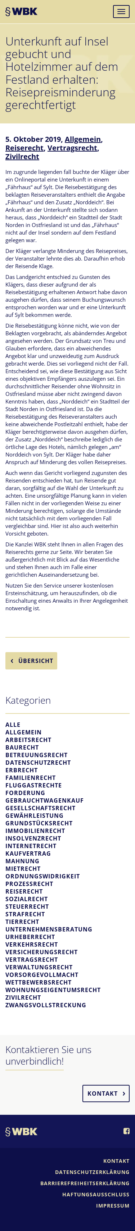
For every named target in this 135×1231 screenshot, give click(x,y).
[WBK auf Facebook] (126, 1131)
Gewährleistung (34, 816)
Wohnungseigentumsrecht (53, 990)
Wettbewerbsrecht (38, 982)
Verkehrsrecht (31, 944)
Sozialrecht (26, 899)
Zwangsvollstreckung (45, 1005)
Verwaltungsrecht (39, 967)
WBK (21, 12)
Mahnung (22, 861)
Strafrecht (25, 914)
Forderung (25, 793)
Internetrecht (31, 846)
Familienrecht (30, 778)
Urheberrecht (30, 937)
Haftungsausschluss (96, 1194)
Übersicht (35, 661)
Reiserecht (24, 148)
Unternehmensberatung (49, 929)
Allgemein (83, 139)
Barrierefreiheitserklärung (85, 1183)
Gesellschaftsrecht (40, 808)
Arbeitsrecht (28, 740)
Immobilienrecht (35, 831)
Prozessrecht (29, 884)
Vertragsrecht (72, 148)
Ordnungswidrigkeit (42, 876)
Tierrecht (22, 922)
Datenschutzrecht (38, 763)
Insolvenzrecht (33, 838)
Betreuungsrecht (36, 755)
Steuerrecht (27, 907)
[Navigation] (121, 11)
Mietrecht (23, 869)
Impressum (113, 1205)
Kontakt (102, 1093)
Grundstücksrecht (39, 823)
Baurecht (22, 747)
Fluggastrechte (33, 785)
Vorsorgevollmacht (41, 975)
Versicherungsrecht (41, 952)
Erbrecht (21, 770)
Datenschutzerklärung (92, 1172)
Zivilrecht (22, 156)
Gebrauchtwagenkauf (44, 800)
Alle (13, 725)
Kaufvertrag (28, 853)
